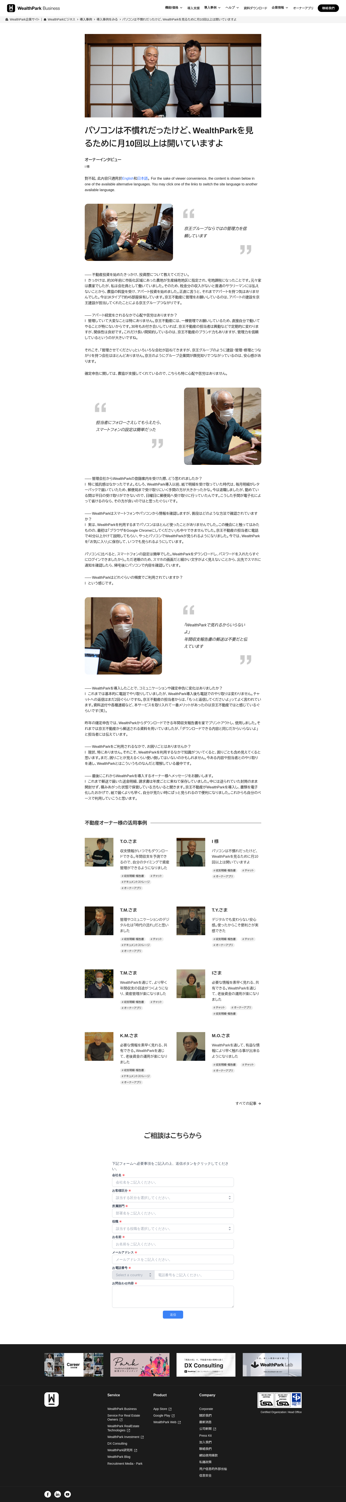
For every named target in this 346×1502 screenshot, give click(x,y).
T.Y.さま (220, 910)
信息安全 (205, 1475)
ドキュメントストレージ (137, 882)
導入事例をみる (107, 19)
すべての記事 (245, 1103)
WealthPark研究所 (120, 1450)
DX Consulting (117, 1443)
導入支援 (193, 8)
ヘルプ (230, 7)
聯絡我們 (328, 8)
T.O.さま (128, 841)
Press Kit (205, 1435)
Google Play (164, 1415)
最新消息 (205, 1422)
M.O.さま (221, 1035)
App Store (162, 1409)
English (128, 178)
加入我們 (205, 1442)
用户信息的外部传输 (213, 1469)
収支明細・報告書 (134, 876)
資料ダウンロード (255, 8)
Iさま (217, 973)
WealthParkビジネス (61, 19)
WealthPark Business (122, 1409)
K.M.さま (129, 1035)
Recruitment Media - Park (125, 1463)
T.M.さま (128, 910)
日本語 (142, 178)
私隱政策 (205, 1462)
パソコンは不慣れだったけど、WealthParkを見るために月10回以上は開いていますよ (179, 19)
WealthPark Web (167, 1422)
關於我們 (205, 1415)
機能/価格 (171, 7)
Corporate (206, 1409)
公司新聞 (207, 1428)
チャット (157, 876)
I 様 (215, 841)
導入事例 (210, 7)
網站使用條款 (208, 1455)
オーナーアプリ (303, 8)
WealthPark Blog (118, 1457)
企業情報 (278, 7)
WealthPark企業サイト (24, 19)
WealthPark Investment (125, 1437)
